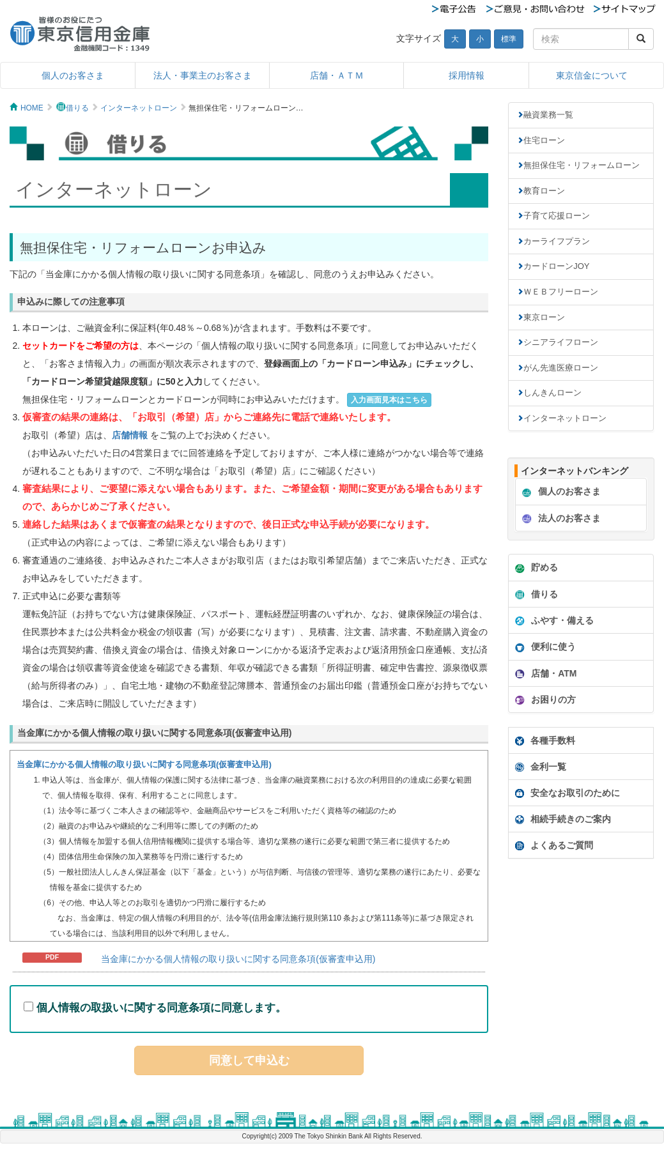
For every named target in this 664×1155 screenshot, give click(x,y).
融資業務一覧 (548, 114)
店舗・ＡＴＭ (337, 75)
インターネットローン (138, 107)
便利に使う (544, 647)
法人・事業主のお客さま (202, 75)
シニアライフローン (560, 342)
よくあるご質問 (554, 845)
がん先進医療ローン (560, 367)
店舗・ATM (544, 674)
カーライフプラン (556, 241)
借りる (77, 107)
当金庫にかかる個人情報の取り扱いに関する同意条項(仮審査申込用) (238, 959)
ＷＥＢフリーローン (560, 291)
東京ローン (544, 317)
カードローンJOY (556, 266)
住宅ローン (544, 140)
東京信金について (592, 75)
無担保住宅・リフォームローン (581, 165)
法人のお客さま (560, 518)
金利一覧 (540, 766)
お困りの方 (544, 700)
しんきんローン (552, 392)
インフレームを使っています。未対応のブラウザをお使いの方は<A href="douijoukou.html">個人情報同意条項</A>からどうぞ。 (249, 846)
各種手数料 (545, 740)
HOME (31, 107)
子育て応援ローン (556, 215)
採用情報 (466, 75)
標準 (508, 38)
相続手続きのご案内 (563, 819)
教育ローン (544, 190)
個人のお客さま (73, 75)
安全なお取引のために (567, 793)
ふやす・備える (553, 621)
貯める (535, 568)
